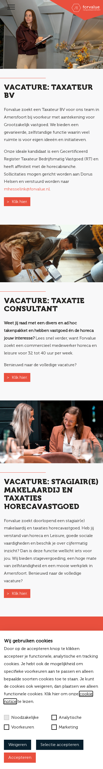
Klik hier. (19, 201)
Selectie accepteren (60, 744)
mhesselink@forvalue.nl (27, 188)
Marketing (65, 727)
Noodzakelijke (21, 717)
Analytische (67, 717)
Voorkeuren (19, 727)
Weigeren (17, 744)
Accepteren (19, 757)
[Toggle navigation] (11, 7)
